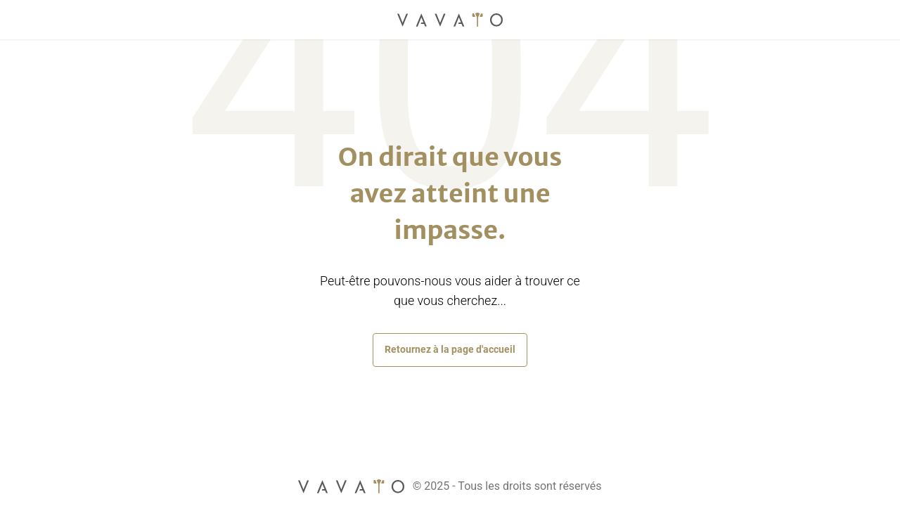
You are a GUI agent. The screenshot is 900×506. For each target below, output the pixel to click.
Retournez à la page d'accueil (450, 349)
